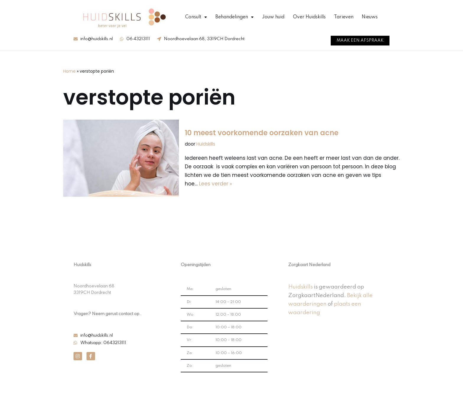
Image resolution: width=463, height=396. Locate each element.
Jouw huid (273, 17)
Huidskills (205, 144)
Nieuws (370, 17)
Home (69, 71)
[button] (360, 40)
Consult (196, 17)
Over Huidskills (309, 17)
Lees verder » (215, 183)
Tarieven (343, 17)
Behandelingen (234, 17)
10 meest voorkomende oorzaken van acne (261, 133)
